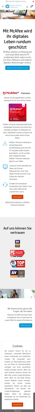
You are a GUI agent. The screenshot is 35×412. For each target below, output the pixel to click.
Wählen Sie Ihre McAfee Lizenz (17, 68)
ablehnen (27, 394)
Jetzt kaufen (17, 197)
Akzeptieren (17, 404)
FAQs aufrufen (26, 325)
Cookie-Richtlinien (24, 375)
